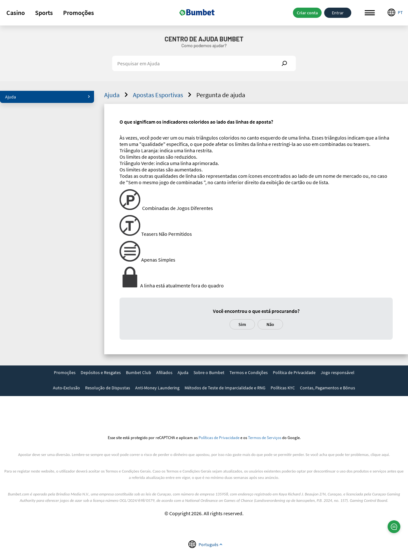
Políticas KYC (283, 388)
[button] (15, 13)
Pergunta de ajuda (220, 95)
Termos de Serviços (264, 437)
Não (270, 324)
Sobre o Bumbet (208, 372)
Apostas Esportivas (163, 95)
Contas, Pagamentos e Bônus (327, 388)
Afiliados (164, 372)
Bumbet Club (138, 372)
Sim (242, 324)
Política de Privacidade (294, 372)
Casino (15, 13)
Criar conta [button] (307, 13)
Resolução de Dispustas (107, 388)
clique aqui (380, 454)
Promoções (78, 13)
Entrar (338, 13)
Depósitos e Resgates (101, 372)
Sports (44, 13)
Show (284, 63)
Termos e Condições (248, 372)
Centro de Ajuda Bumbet (203, 39)
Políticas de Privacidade (219, 437)
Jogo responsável (337, 372)
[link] (64, 373)
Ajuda (47, 97)
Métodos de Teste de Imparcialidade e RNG (225, 388)
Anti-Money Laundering (157, 388)
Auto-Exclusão (66, 388)
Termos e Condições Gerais (128, 471)
